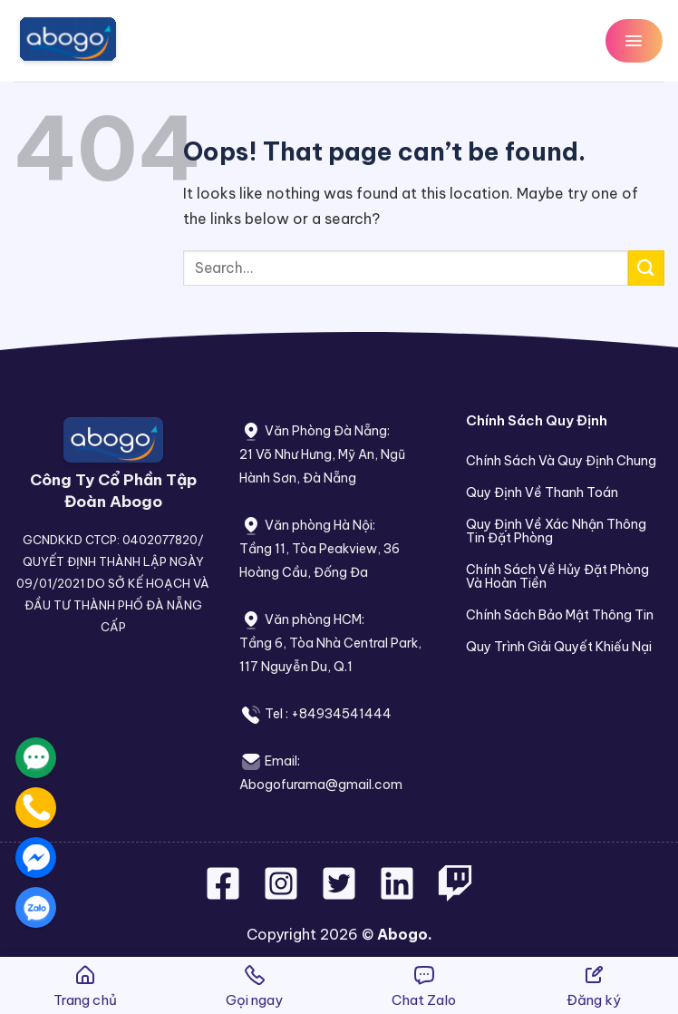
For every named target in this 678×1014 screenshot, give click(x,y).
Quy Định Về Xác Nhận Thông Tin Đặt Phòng (556, 531)
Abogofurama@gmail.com (320, 784)
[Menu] (634, 40)
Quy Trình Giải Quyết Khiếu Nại (559, 647)
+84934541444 (341, 714)
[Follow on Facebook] (225, 894)
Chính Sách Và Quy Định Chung (561, 461)
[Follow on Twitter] (341, 894)
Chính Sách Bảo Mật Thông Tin (560, 615)
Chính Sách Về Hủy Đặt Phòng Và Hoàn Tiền (557, 576)
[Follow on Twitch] (455, 894)
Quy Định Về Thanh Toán (542, 492)
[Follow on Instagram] (283, 894)
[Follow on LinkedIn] (397, 894)
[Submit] (646, 268)
